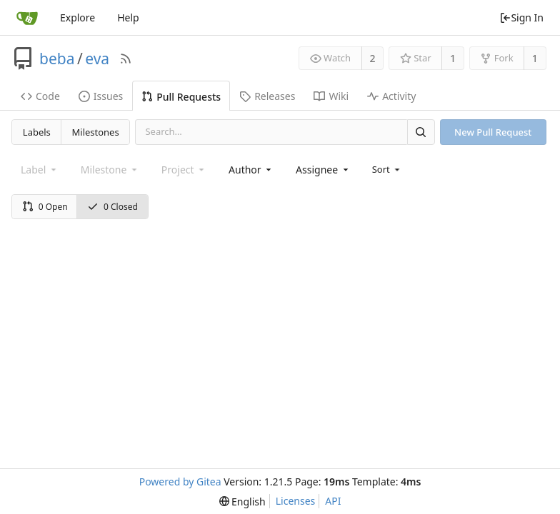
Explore (77, 17)
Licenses (296, 501)
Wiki (331, 96)
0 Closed (112, 207)
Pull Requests (181, 97)
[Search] (420, 131)
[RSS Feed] (125, 58)
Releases (267, 96)
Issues (101, 96)
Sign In (521, 17)
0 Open (45, 207)
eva (97, 58)
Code (40, 96)
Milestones (95, 132)
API (333, 501)
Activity (391, 96)
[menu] (387, 169)
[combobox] (251, 169)
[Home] (27, 18)
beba (56, 58)
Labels (37, 132)
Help (128, 17)
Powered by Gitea (180, 481)
